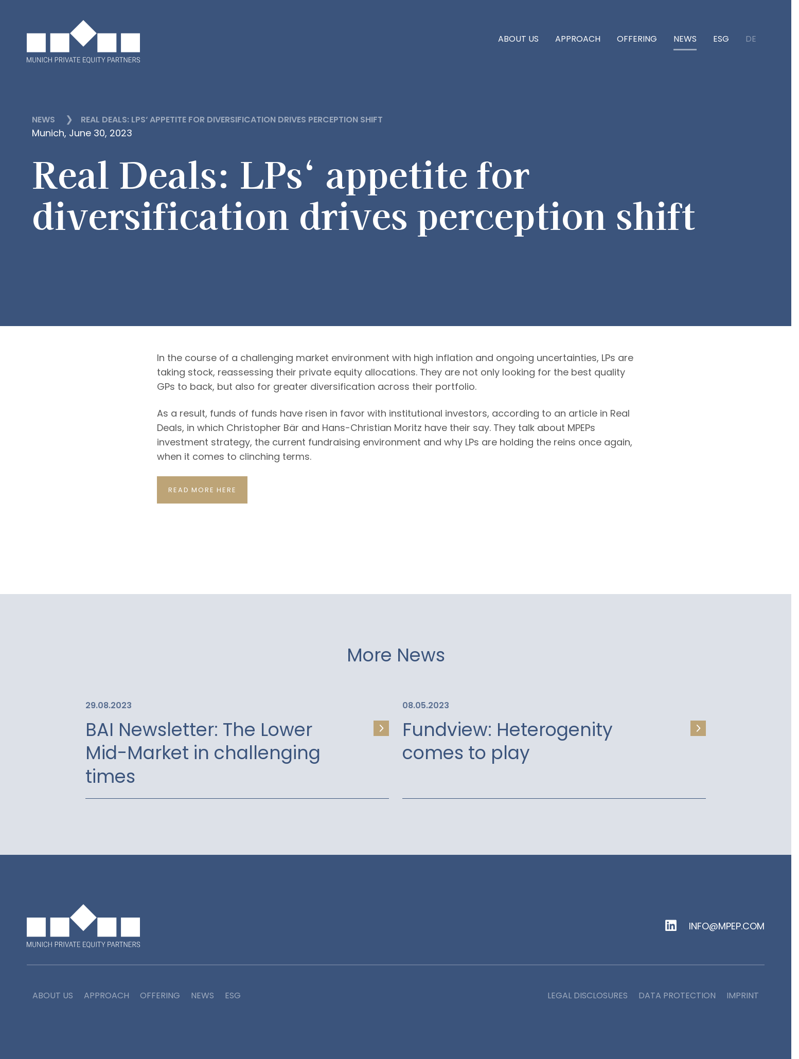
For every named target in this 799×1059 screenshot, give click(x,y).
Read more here (202, 490)
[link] (237, 742)
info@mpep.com (727, 926)
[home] (83, 41)
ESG (721, 39)
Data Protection (677, 995)
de (750, 40)
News (685, 39)
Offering (637, 39)
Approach (577, 39)
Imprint (742, 995)
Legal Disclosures (587, 995)
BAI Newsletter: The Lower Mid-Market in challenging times (203, 753)
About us (518, 39)
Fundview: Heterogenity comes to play (507, 741)
